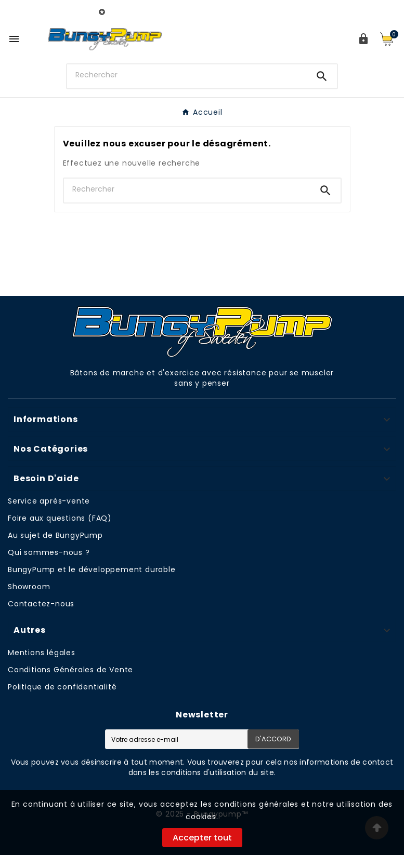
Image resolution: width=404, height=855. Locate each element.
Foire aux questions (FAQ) (60, 518)
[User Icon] (363, 39)
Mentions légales (41, 652)
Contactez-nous (41, 604)
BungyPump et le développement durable (92, 569)
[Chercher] (187, 75)
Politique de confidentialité (62, 687)
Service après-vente (49, 501)
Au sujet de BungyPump (55, 535)
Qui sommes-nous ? (49, 552)
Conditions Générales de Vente (70, 669)
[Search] (322, 76)
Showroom (29, 586)
